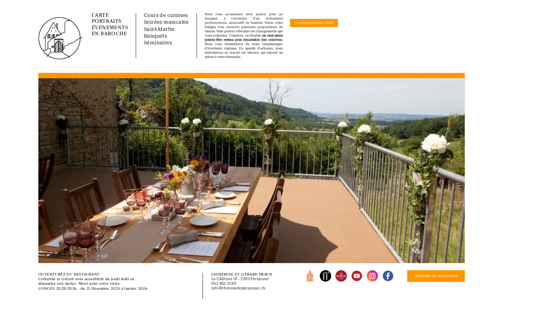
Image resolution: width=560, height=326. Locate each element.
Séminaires (158, 43)
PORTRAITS (107, 21)
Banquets (155, 36)
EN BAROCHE (109, 34)
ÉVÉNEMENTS (110, 28)
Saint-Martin (159, 29)
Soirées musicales (166, 22)
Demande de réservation (436, 276)
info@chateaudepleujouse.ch (238, 288)
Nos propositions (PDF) (314, 23)
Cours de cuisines (166, 15)
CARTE (100, 15)
